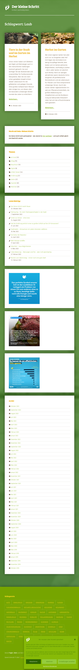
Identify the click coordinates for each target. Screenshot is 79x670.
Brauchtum (14, 165)
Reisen (19, 622)
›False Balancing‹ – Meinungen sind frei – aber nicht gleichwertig (31, 252)
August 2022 (14, 450)
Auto (8, 602)
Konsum (33, 612)
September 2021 (16, 483)
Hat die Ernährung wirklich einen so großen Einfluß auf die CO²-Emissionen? (35, 223)
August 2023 (14, 413)
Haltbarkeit (22, 612)
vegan (62, 632)
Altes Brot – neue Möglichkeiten (21, 246)
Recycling (10, 622)
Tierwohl (26, 632)
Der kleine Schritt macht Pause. (21, 206)
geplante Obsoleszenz (32, 607)
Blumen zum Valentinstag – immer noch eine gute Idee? (28, 258)
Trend (43, 632)
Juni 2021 (14, 491)
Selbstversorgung (13, 627)
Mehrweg (23, 617)
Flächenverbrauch (13, 607)
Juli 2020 (13, 531)
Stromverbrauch (12, 632)
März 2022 (14, 465)
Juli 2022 (13, 454)
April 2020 (14, 542)
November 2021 (15, 476)
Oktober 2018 (15, 568)
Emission (29, 602)
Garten (13, 179)
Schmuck (55, 622)
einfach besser (15, 172)
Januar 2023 (14, 436)
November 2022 (16, 443)
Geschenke (48, 607)
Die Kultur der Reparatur (18, 235)
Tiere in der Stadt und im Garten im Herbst (19, 53)
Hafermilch (10, 612)
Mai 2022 (13, 458)
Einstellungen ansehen (67, 661)
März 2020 (14, 546)
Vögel (21, 636)
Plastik (69, 617)
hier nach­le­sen (47, 136)
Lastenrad (52, 612)
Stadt (61, 627)
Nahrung (59, 617)
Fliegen (60, 602)
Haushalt (13, 183)
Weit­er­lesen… (13, 99)
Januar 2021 (14, 509)
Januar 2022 (14, 472)
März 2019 (14, 550)
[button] (75, 639)
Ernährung (14, 176)
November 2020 (16, 516)
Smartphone (40, 627)
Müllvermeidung (46, 617)
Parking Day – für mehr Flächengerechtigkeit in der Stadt (28, 212)
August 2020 (14, 528)
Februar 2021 (15, 505)
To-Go (35, 632)
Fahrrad (51, 602)
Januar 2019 (14, 557)
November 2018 (15, 564)
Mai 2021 (13, 494)
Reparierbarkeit (31, 622)
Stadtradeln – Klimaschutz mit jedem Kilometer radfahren (29, 229)
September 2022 (16, 447)
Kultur (42, 612)
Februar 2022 (15, 469)
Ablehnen (49, 661)
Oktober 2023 (15, 406)
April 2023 (14, 425)
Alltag (12, 161)
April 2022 (14, 461)
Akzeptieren (33, 661)
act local (13, 157)
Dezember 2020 (15, 513)
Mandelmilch (11, 617)
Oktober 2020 (15, 520)
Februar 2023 (15, 432)
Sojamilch (51, 627)
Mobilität (14, 187)
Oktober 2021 (15, 480)
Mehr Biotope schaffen (18, 241)
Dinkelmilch (17, 602)
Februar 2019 (15, 553)
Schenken (44, 622)
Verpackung (10, 636)
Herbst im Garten (55, 49)
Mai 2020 (13, 539)
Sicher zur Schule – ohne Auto (20, 218)
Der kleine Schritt (25, 6)
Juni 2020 (14, 535)
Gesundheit (60, 607)
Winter (9, 641)
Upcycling (52, 632)
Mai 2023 (13, 421)
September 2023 (16, 410)
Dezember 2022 (15, 439)
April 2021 (14, 498)
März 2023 (14, 428)
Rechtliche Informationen (50, 666)
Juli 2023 (13, 417)
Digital (13, 168)
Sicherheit (28, 627)
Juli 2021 (13, 487)
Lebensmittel (64, 612)
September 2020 (16, 524)
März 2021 (14, 502)
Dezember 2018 (15, 561)
